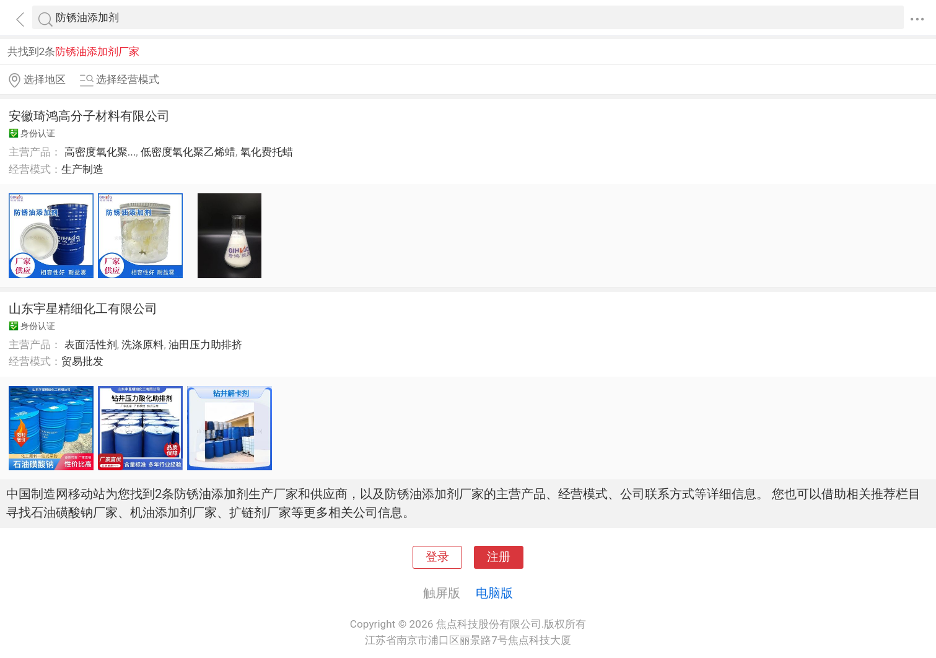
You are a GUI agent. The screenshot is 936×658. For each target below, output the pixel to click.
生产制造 (82, 169)
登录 (437, 557)
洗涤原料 (142, 344)
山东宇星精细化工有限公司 (83, 308)
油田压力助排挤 (205, 344)
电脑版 (494, 593)
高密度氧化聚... (100, 152)
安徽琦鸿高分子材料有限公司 (89, 115)
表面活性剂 (90, 344)
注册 (498, 557)
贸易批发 (82, 361)
